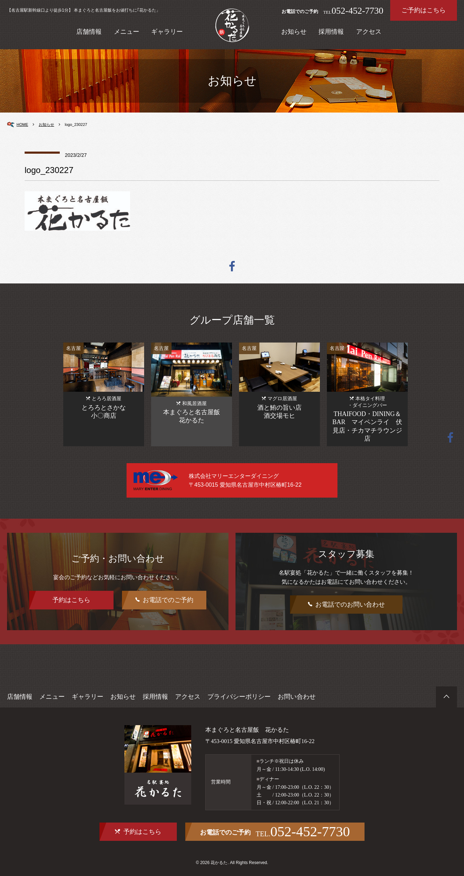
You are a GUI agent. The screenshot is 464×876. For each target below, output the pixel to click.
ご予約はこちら (423, 10)
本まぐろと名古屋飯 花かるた (244, 730)
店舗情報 (89, 31)
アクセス (368, 31)
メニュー (126, 31)
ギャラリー (167, 31)
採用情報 (331, 31)
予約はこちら (71, 599)
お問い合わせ (297, 696)
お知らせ (294, 31)
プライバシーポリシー (239, 696)
